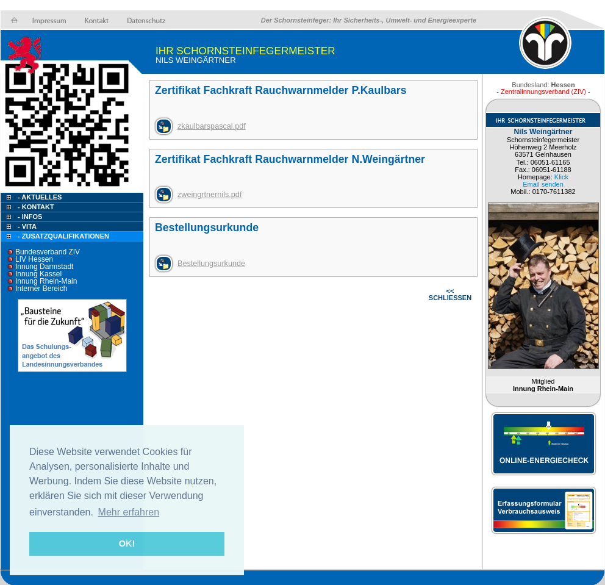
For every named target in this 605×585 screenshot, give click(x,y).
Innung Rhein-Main (46, 281)
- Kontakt (35, 206)
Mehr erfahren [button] (129, 512)
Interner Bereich (41, 288)
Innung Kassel (38, 274)
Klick (561, 177)
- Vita (27, 226)
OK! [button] (127, 543)
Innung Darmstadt (44, 266)
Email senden (543, 184)
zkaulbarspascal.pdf (211, 126)
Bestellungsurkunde (211, 263)
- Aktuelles (39, 197)
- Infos (30, 216)
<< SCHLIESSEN (450, 294)
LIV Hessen (34, 259)
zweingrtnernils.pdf (209, 194)
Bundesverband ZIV (47, 252)
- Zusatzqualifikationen (63, 236)
